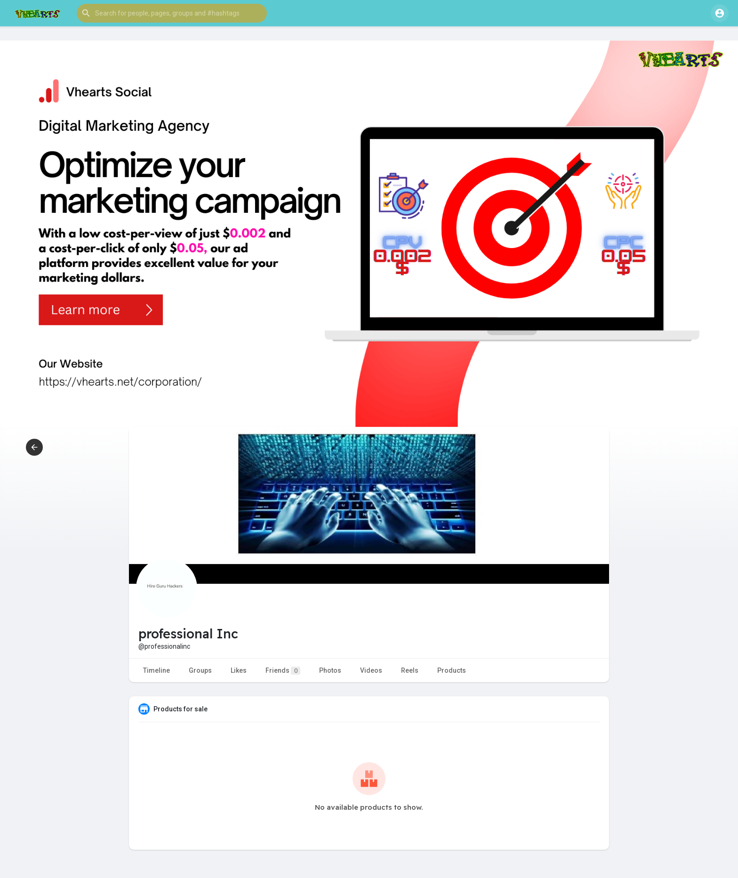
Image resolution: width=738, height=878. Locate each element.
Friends (282, 671)
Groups (200, 670)
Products (451, 670)
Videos (371, 670)
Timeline (156, 670)
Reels (409, 670)
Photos (330, 670)
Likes (239, 670)
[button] (172, 13)
